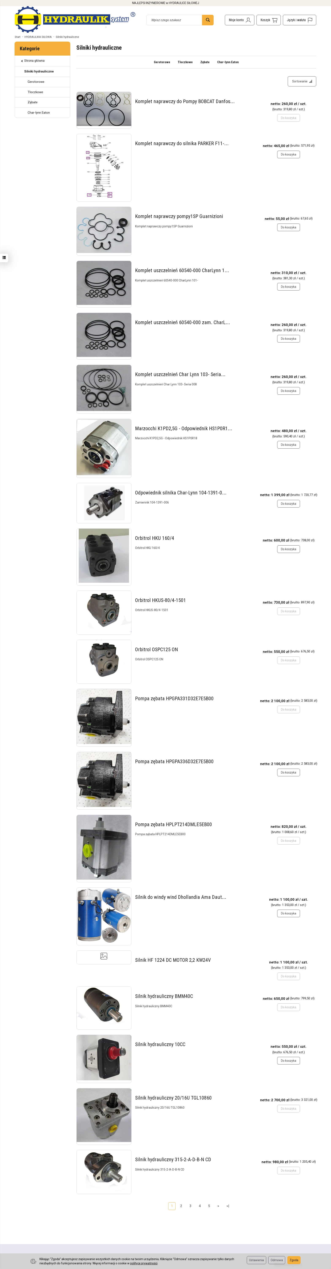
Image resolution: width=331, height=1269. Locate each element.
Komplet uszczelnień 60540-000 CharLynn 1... (182, 271)
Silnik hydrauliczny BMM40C (164, 997)
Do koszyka (288, 154)
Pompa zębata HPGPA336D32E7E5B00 (174, 762)
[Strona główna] (75, 19)
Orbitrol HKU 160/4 (154, 538)
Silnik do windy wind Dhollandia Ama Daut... (180, 897)
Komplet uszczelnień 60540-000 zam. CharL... (182, 323)
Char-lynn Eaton (228, 62)
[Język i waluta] (299, 20)
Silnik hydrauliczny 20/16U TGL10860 (173, 1098)
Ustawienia (256, 1260)
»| (228, 1206)
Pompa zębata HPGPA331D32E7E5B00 (174, 699)
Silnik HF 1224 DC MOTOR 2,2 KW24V (173, 960)
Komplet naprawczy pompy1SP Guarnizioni (179, 217)
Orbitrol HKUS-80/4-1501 (160, 600)
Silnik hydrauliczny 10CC (160, 1045)
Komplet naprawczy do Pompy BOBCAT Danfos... (185, 102)
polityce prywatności (143, 1263)
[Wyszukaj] (208, 20)
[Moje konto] (239, 20)
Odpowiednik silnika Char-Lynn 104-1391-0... (181, 493)
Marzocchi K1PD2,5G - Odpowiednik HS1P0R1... (183, 429)
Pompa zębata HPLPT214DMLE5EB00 (173, 825)
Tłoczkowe (185, 62)
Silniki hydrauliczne (39, 71)
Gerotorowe (162, 62)
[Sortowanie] (302, 81)
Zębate (205, 62)
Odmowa (277, 1260)
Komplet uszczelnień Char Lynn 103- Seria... (180, 375)
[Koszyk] (268, 20)
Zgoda (294, 1260)
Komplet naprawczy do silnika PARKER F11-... (182, 144)
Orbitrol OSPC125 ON (156, 650)
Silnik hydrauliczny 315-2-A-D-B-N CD (173, 1160)
